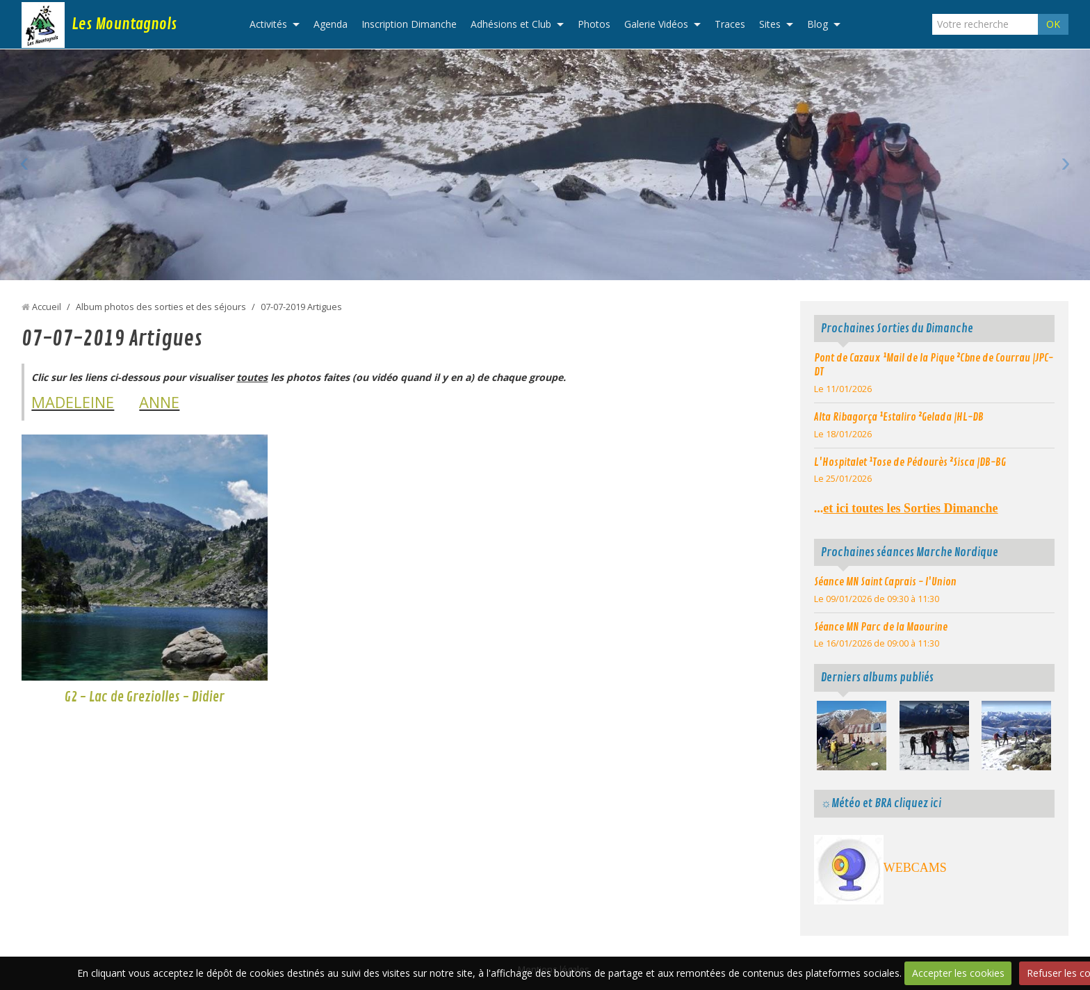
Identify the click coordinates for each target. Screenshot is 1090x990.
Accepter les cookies (958, 973)
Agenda (331, 24)
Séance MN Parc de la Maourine (880, 627)
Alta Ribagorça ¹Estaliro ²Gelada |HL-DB (899, 417)
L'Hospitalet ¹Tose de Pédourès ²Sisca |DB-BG (910, 462)
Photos (594, 24)
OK (1053, 24)
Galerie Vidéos (656, 24)
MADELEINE (72, 401)
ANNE (159, 401)
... (906, 508)
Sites (770, 24)
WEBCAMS (915, 868)
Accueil (46, 307)
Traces (730, 24)
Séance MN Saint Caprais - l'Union (885, 582)
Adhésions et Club (511, 24)
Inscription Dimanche (409, 24)
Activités (268, 24)
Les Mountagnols (124, 24)
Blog (817, 24)
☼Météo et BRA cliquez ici (881, 803)
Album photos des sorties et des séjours (161, 307)
